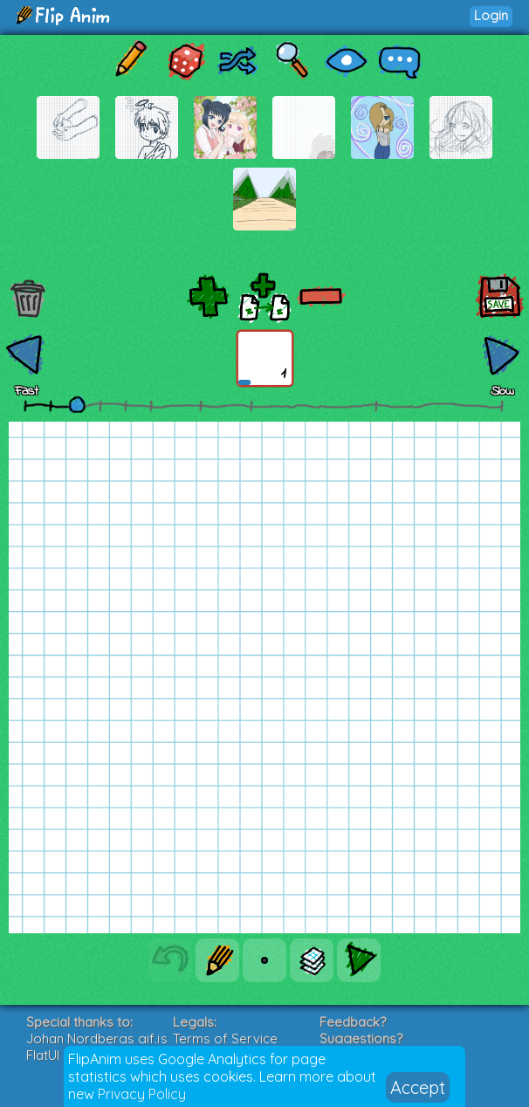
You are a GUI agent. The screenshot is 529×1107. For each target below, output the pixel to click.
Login (491, 15)
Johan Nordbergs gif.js (97, 1038)
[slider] (77, 404)
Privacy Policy (142, 1094)
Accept (417, 1087)
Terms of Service (225, 1038)
